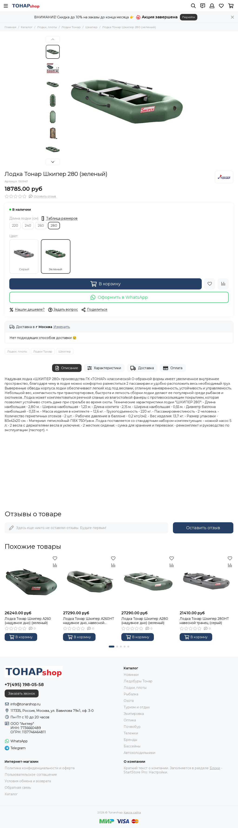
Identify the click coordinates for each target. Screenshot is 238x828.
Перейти (188, 17)
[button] (53, 39)
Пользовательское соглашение (31, 774)
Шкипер (91, 27)
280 (54, 225)
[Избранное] (221, 6)
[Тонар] (224, 177)
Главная (10, 27)
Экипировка (134, 714)
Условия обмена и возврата (28, 781)
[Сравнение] (223, 283)
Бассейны (132, 746)
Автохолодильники (139, 753)
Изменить (61, 327)
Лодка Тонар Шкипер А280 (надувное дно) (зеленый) (144, 621)
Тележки (131, 733)
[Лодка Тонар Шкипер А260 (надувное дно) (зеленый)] (31, 581)
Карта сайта (132, 812)
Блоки (215, 768)
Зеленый (55, 256)
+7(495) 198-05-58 (24, 684)
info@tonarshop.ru (25, 704)
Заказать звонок (21, 693)
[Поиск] (193, 6)
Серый (24, 256)
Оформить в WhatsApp (119, 297)
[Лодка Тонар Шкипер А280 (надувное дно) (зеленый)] (148, 581)
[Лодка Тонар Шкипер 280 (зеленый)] (127, 101)
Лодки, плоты (47, 27)
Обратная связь (18, 787)
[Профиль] (212, 6)
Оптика (130, 720)
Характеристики (104, 368)
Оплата (172, 368)
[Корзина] (231, 6)
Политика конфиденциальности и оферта (40, 768)
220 (15, 225)
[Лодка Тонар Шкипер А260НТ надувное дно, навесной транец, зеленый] (90, 581)
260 (41, 225)
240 (28, 225)
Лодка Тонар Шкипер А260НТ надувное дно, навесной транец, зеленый (88, 621)
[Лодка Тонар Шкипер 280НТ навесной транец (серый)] (206, 581)
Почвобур (132, 727)
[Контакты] (202, 6)
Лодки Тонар (71, 27)
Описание (67, 368)
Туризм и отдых (137, 707)
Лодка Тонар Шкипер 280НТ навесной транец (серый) (204, 621)
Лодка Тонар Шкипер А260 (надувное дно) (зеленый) (28, 621)
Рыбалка (131, 694)
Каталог (27, 27)
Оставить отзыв (203, 527)
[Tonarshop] (26, 6)
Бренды (130, 740)
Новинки (131, 675)
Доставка (142, 368)
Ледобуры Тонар (138, 681)
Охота (129, 701)
